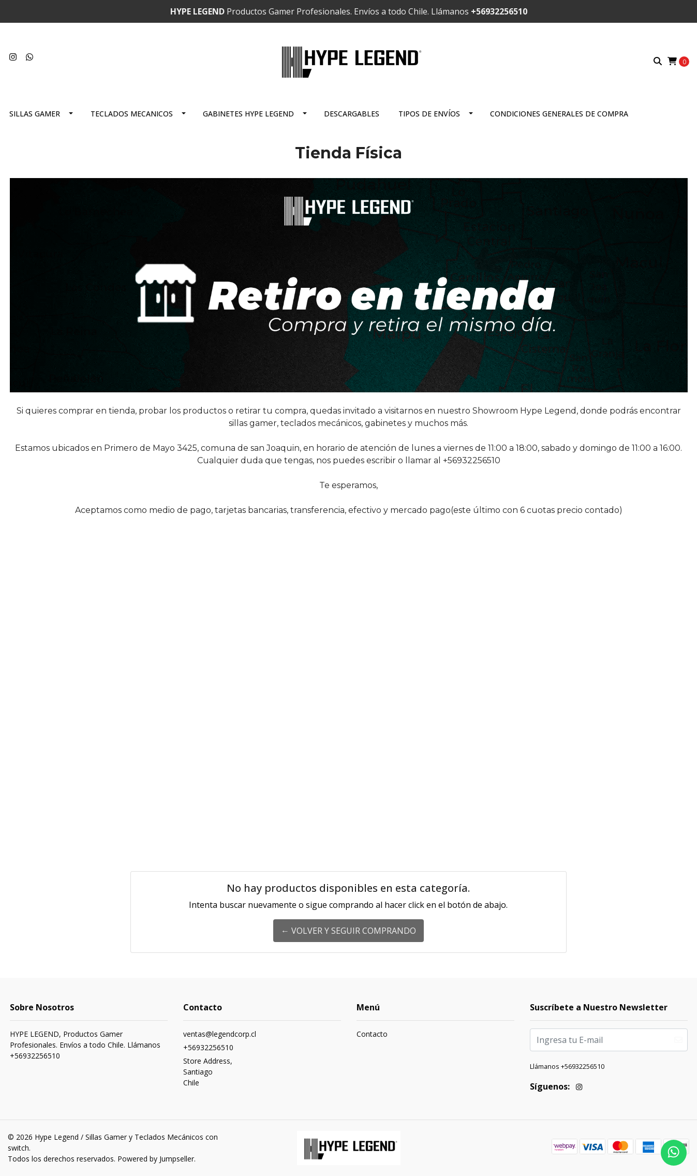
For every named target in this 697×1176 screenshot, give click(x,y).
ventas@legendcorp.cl (219, 1034)
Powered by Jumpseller (155, 1159)
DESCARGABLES (351, 114)
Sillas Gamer (34, 114)
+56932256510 (208, 1047)
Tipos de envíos (429, 114)
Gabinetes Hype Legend (248, 114)
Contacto (372, 1034)
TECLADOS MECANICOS (132, 114)
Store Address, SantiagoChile (207, 1071)
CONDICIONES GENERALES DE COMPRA (559, 114)
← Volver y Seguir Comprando (348, 930)
